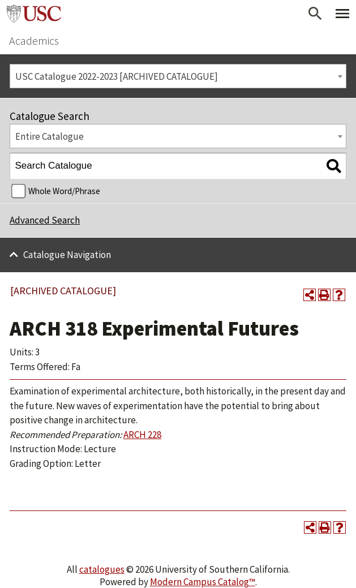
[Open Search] (315, 13)
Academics (34, 40)
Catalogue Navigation (67, 254)
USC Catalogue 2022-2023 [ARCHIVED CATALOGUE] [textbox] (116, 76)
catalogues (102, 569)
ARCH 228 (142, 434)
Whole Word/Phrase (64, 191)
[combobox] (178, 76)
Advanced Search (45, 220)
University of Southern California (34, 14)
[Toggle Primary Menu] (342, 13)
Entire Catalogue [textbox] (49, 136)
